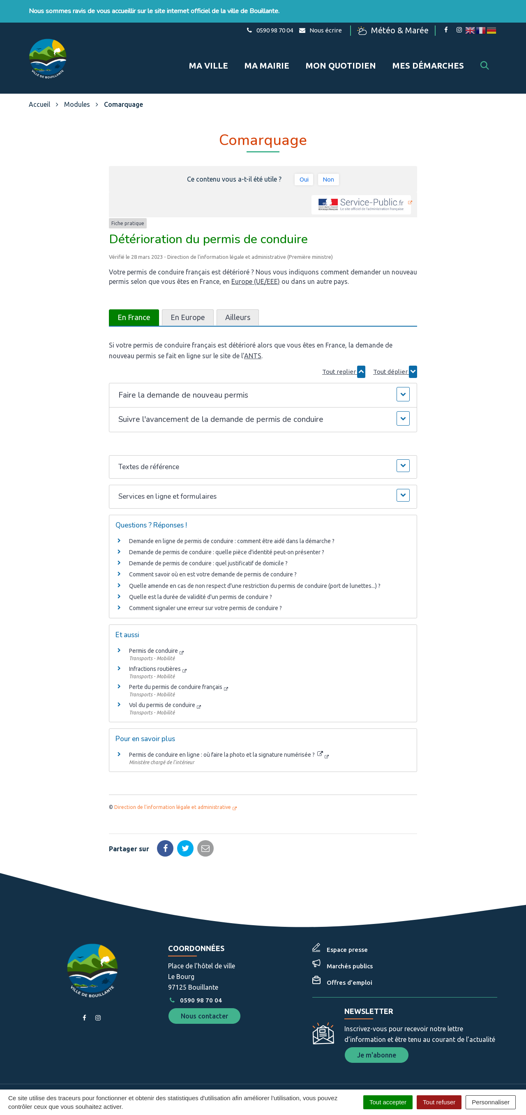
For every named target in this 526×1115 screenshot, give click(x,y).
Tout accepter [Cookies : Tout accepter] (387, 1102)
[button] (262, 371)
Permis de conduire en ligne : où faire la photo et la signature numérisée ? (226, 731)
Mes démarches (428, 53)
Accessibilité (339, 1071)
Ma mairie (267, 53)
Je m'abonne (376, 1030)
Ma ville (208, 53)
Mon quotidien (341, 53)
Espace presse (347, 925)
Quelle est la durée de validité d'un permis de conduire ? (200, 572)
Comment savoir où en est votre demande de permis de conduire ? (213, 550)
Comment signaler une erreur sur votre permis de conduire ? (205, 584)
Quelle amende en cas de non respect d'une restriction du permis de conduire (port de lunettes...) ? (255, 561)
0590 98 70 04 (194, 975)
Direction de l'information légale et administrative (172, 783)
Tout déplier (395, 347)
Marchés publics (350, 941)
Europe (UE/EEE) (255, 257)
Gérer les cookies (193, 1071)
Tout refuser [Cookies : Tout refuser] (439, 1102)
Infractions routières (155, 645)
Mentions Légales (249, 1071)
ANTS (252, 331)
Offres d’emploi (349, 958)
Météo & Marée (400, 29)
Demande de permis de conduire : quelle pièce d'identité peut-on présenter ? (226, 528)
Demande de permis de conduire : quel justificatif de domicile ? (208, 539)
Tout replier (343, 347)
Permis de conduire (153, 627)
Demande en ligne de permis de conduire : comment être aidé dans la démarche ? (232, 517)
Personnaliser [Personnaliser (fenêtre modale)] (491, 1102)
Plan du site (298, 1071)
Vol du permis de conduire (162, 681)
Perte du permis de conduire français (175, 663)
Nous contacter (204, 991)
